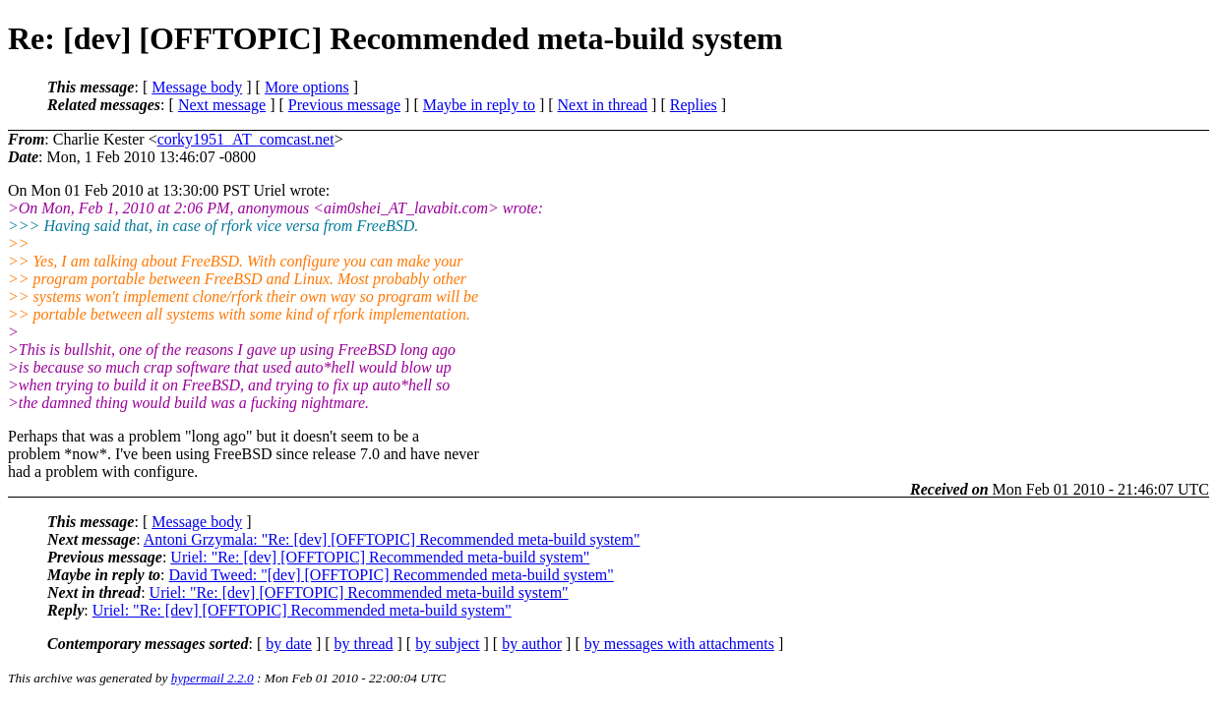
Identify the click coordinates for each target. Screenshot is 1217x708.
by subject (447, 643)
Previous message (344, 104)
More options (307, 87)
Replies (693, 104)
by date (289, 643)
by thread (364, 643)
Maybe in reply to (479, 104)
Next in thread (603, 104)
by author (532, 643)
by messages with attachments (679, 643)
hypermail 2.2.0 (212, 678)
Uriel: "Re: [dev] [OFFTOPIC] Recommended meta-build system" (379, 557)
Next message (222, 104)
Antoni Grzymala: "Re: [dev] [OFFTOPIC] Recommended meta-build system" (392, 539)
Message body (197, 87)
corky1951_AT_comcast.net (246, 139)
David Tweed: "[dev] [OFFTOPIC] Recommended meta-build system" (391, 574)
